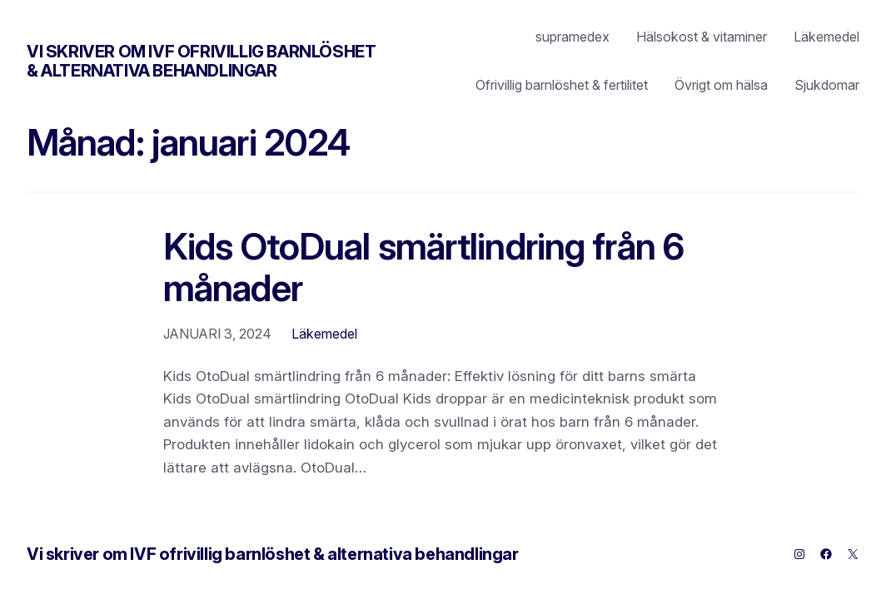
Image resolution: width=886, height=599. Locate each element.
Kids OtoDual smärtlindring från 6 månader (423, 268)
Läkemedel (324, 333)
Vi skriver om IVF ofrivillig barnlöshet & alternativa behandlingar (201, 61)
